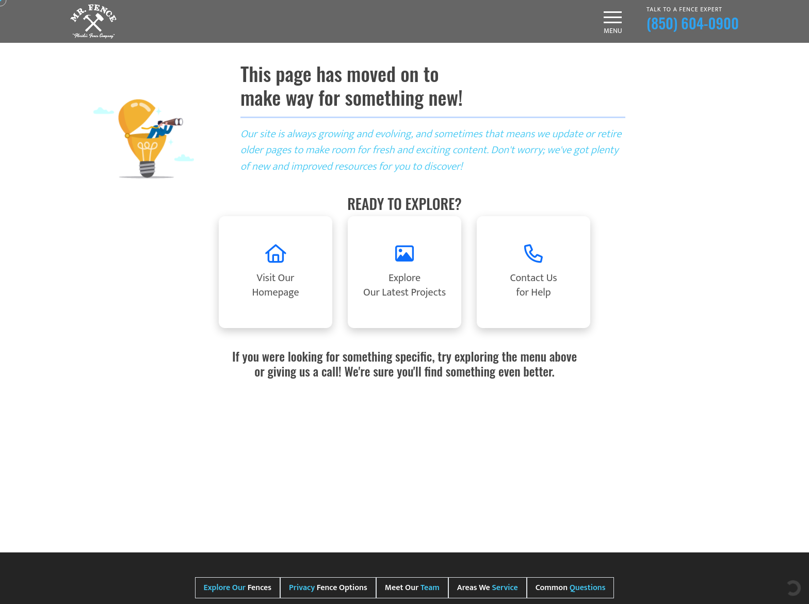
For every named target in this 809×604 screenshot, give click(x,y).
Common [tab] (571, 588)
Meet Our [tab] (412, 588)
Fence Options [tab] (328, 588)
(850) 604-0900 (692, 23)
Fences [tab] (238, 588)
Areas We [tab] (487, 588)
